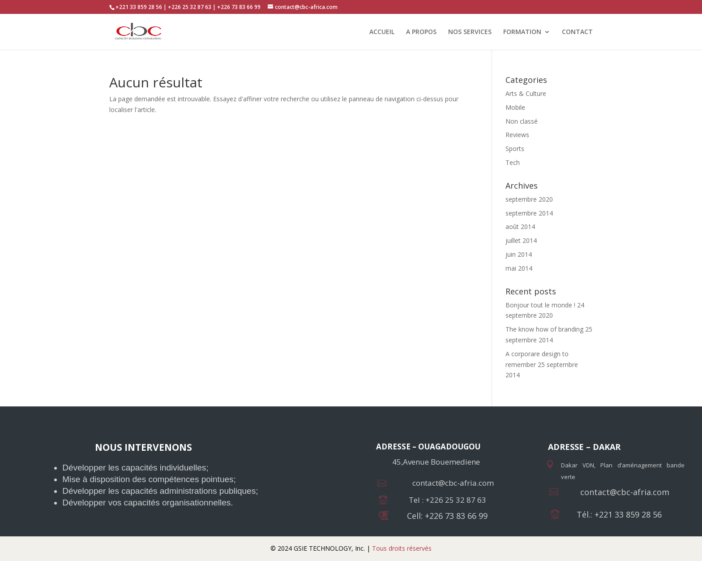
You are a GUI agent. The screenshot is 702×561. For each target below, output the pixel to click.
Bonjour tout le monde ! (540, 305)
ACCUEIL (381, 32)
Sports (514, 148)
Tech (512, 162)
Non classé (521, 121)
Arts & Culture (525, 93)
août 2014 (520, 226)
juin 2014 (518, 254)
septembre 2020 (529, 199)
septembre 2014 (529, 213)
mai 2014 (518, 268)
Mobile (515, 107)
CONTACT (577, 32)
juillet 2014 (521, 240)
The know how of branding (544, 329)
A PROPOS (421, 32)
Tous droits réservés (401, 548)
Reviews (517, 134)
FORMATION (522, 32)
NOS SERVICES (470, 32)
